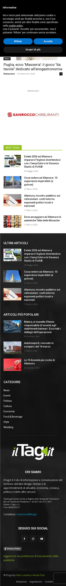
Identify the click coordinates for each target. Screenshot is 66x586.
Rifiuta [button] (18, 570)
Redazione (9, 73)
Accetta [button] (48, 570)
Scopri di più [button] (33, 578)
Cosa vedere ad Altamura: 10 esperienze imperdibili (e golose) (40, 181)
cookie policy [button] (16, 555)
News (7, 58)
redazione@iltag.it (27, 514)
